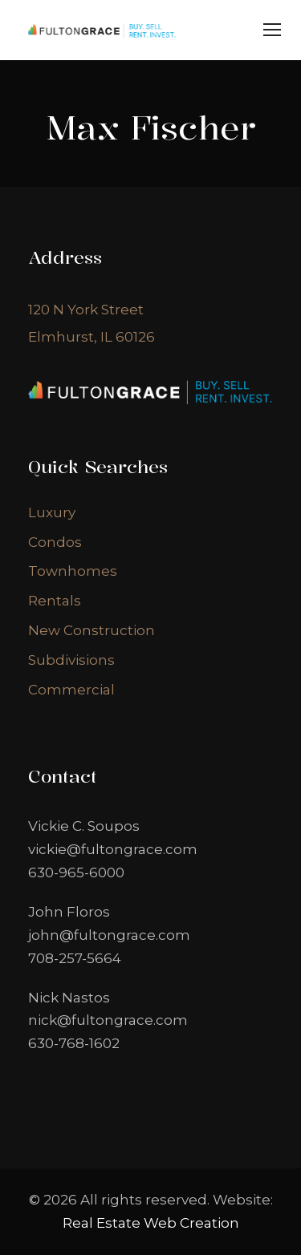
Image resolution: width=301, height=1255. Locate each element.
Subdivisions (71, 660)
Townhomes (72, 571)
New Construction (91, 630)
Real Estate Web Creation (151, 1223)
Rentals (54, 601)
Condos (55, 542)
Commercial (71, 690)
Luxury (51, 512)
